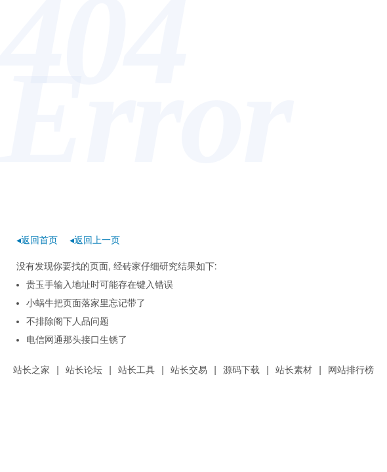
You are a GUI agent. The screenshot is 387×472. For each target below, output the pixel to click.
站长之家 (31, 369)
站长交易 (189, 369)
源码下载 (241, 369)
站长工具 (136, 369)
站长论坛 (84, 369)
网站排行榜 (351, 369)
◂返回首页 (37, 240)
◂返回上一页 (95, 240)
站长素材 (293, 369)
